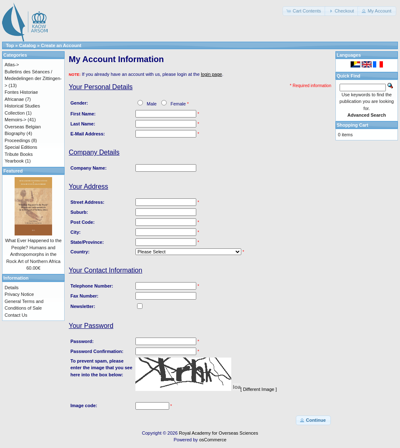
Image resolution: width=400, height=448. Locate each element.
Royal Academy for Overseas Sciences (218, 432)
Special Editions (21, 147)
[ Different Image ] (258, 389)
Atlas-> (12, 64)
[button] (304, 11)
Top (10, 45)
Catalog (27, 45)
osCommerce (212, 439)
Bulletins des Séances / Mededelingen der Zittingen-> (33, 78)
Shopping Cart (352, 125)
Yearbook (14, 160)
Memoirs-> (15, 119)
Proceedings (17, 140)
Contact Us (16, 315)
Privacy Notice (19, 294)
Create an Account (61, 45)
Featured (12, 170)
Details (12, 287)
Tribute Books (18, 154)
